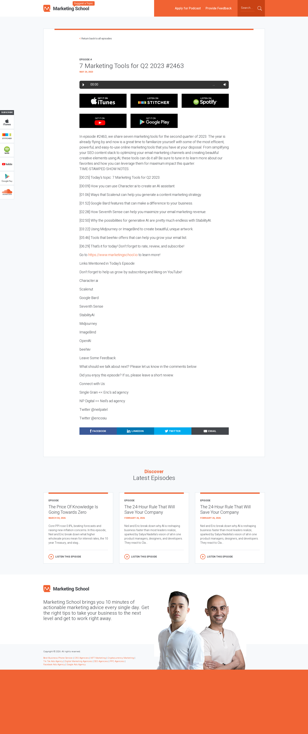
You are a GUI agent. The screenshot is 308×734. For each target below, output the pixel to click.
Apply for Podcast (188, 8)
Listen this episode (68, 556)
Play (83, 84)
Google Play (7, 178)
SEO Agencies (101, 661)
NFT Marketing (98, 658)
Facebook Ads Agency (54, 664)
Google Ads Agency (76, 664)
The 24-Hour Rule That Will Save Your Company (149, 509)
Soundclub (7, 192)
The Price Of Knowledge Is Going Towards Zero (73, 509)
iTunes (7, 122)
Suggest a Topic (83, 3)
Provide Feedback (219, 8)
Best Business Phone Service (57, 658)
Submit (259, 8)
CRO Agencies (81, 658)
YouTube (7, 164)
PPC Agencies (117, 661)
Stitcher (7, 136)
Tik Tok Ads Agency (53, 661)
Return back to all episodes (96, 38)
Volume (224, 84)
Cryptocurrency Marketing (121, 658)
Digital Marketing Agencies (78, 661)
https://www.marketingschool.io (113, 255)
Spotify (7, 150)
